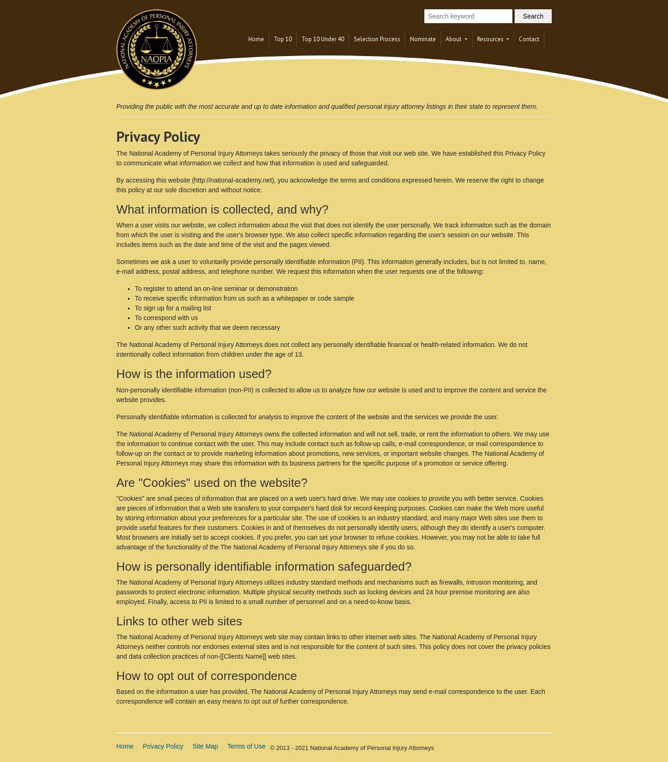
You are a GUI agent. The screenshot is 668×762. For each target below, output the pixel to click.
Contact (529, 39)
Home (256, 39)
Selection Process (377, 39)
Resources (491, 39)
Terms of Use (246, 746)
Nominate (423, 39)
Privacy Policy (163, 746)
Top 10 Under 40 (323, 39)
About (454, 39)
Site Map (205, 746)
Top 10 (283, 39)
